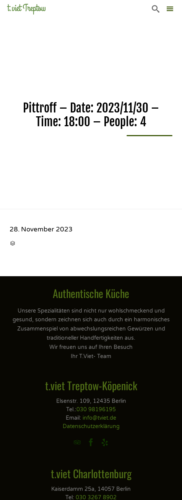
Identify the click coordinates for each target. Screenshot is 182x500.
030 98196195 (96, 409)
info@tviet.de (99, 418)
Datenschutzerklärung (91, 426)
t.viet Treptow (27, 8)
